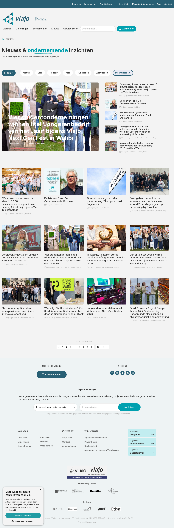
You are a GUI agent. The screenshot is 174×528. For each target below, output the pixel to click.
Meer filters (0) (122, 72)
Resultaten (45, 437)
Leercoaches (90, 4)
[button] (23, 521)
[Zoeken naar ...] (98, 28)
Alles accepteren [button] (23, 515)
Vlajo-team (67, 437)
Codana (92, 522)
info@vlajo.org (113, 518)
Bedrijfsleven (106, 4)
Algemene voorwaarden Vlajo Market (101, 450)
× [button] (40, 490)
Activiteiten (102, 72)
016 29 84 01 (127, 518)
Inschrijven (129, 407)
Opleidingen (22, 28)
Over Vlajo (124, 4)
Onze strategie (24, 446)
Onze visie (22, 437)
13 (103, 347)
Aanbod (7, 28)
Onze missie (23, 442)
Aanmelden (126, 28)
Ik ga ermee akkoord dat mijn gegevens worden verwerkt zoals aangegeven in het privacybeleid (88, 413)
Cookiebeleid (90, 446)
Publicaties (83, 72)
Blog (40, 72)
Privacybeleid (90, 442)
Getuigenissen (70, 28)
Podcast (54, 72)
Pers (159, 4)
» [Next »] (107, 347)
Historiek (44, 441)
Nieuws (55, 28)
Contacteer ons (51, 374)
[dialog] (23, 506)
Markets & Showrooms (143, 4)
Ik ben (7, 72)
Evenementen (40, 28)
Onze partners (46, 445)
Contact (168, 4)
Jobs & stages (69, 446)
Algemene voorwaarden (95, 437)
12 (98, 347)
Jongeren (76, 4)
